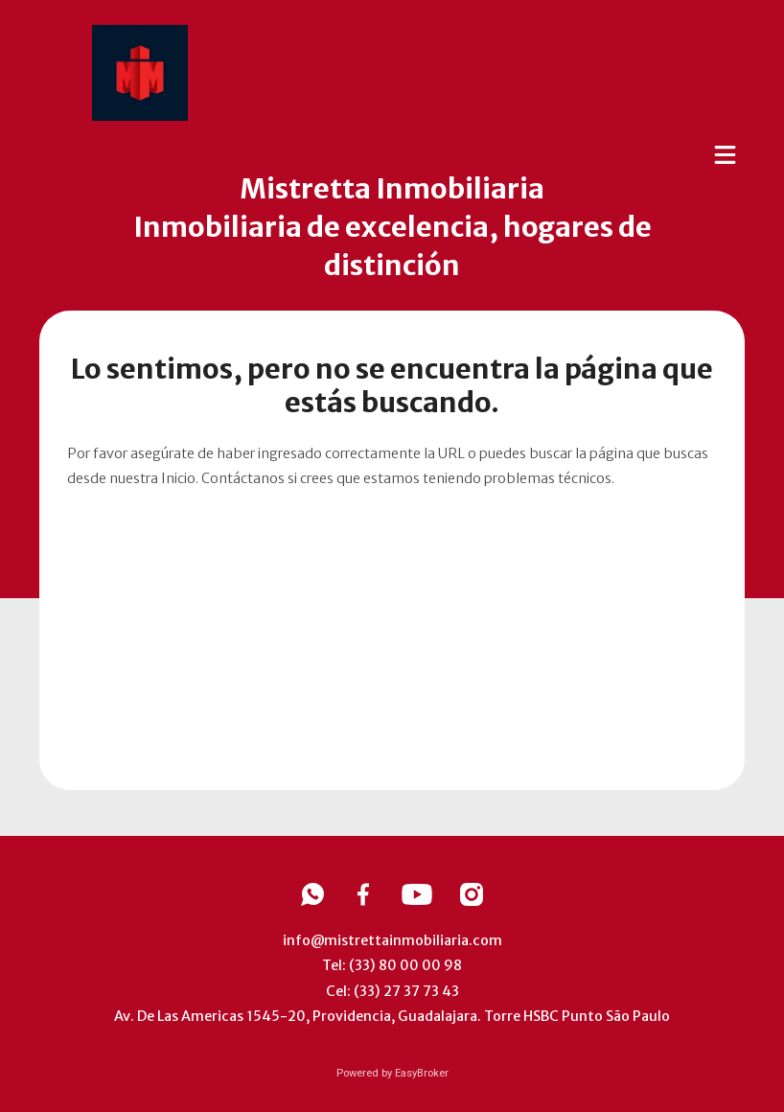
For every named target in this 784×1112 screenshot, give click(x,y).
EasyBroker (422, 1073)
